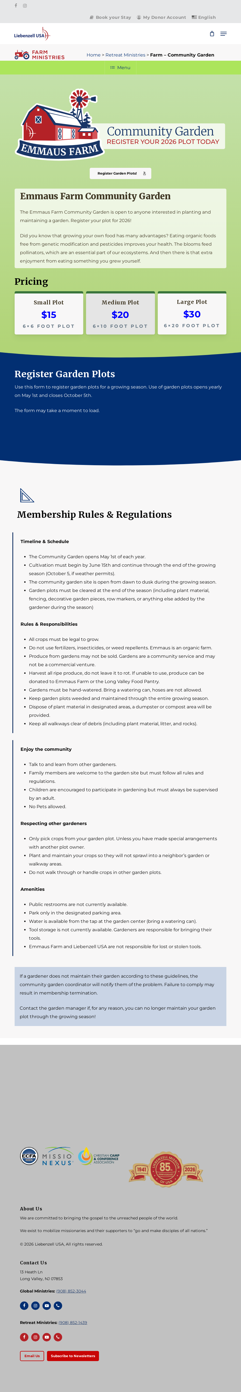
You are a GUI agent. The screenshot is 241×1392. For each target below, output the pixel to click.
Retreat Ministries (125, 55)
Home (94, 55)
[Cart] (212, 34)
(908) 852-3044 (71, 1291)
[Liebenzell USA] (120, 1104)
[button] (223, 34)
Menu (120, 67)
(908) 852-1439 (72, 1322)
